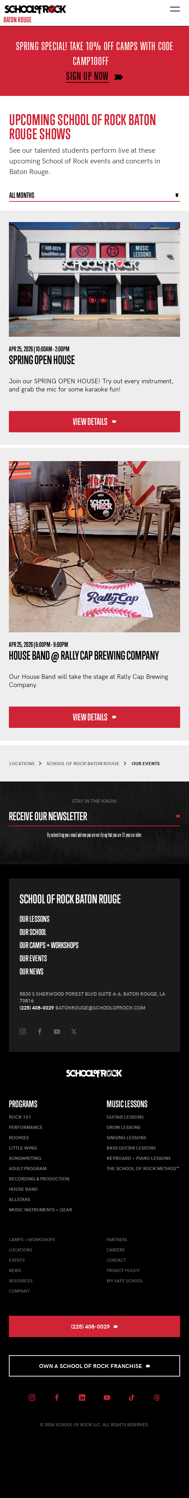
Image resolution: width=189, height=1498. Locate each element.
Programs (23, 1103)
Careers (116, 1250)
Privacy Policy (123, 1270)
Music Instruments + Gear (40, 1209)
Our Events (33, 958)
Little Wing (23, 1148)
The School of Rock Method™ (143, 1168)
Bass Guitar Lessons (131, 1148)
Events (17, 1260)
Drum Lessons (123, 1127)
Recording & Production (39, 1178)
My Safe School (125, 1280)
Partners (117, 1239)
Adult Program (28, 1168)
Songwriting (25, 1158)
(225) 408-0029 (37, 1007)
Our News (31, 971)
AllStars (19, 1199)
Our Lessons (34, 919)
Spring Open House (42, 360)
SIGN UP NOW (87, 76)
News (15, 1270)
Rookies (19, 1137)
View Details (95, 421)
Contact (116, 1260)
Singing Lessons (126, 1137)
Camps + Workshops (32, 1239)
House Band (23, 1189)
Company (19, 1291)
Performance (26, 1127)
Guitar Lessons (125, 1117)
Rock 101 (20, 1117)
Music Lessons (127, 1103)
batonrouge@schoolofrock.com (100, 1007)
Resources (21, 1280)
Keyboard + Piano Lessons (139, 1158)
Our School (33, 932)
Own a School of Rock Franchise (94, 1365)
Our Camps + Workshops (49, 945)
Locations (20, 1250)
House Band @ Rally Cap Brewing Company (84, 655)
